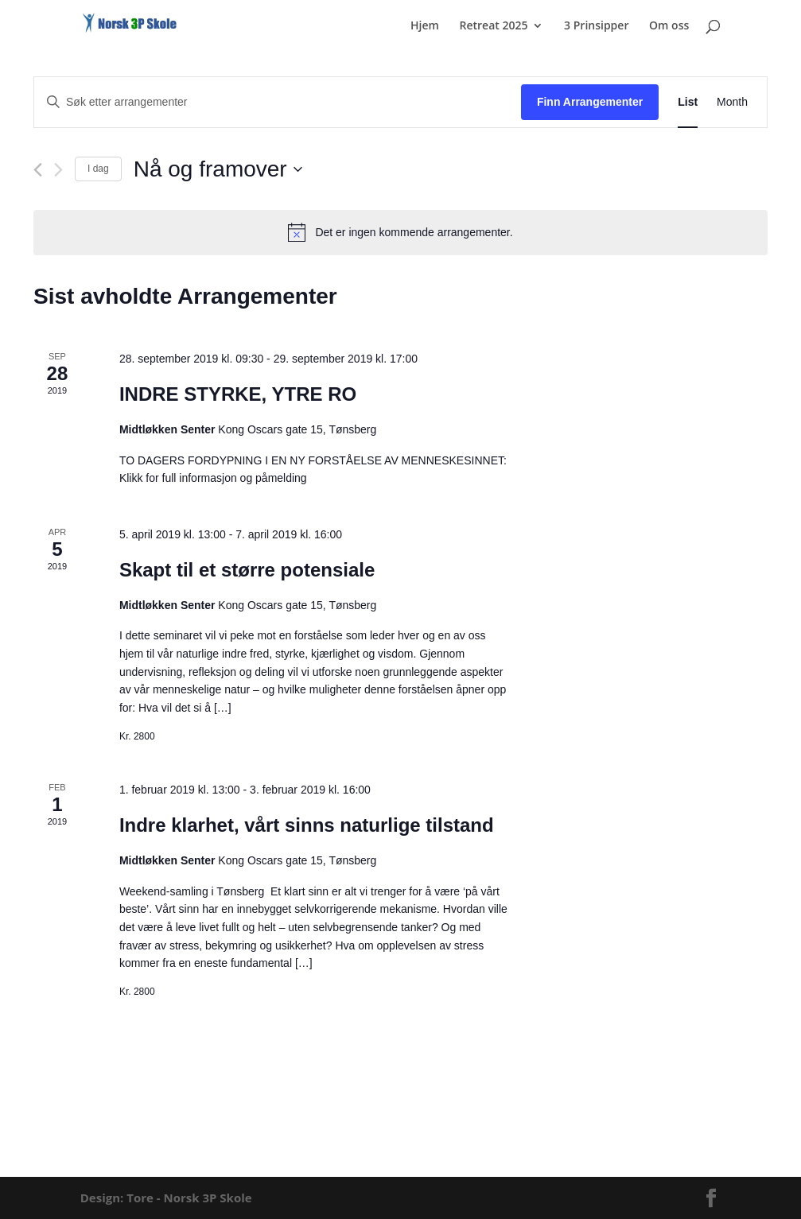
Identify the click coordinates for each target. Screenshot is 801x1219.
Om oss (669, 26)
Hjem (424, 26)
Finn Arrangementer (590, 101)
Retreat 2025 (493, 26)
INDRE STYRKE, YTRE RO (237, 394)
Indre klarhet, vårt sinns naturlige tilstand (306, 825)
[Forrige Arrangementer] (37, 169)
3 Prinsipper (596, 26)
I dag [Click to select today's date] (98, 168)
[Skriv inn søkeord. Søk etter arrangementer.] (277, 102)
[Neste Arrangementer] (58, 169)
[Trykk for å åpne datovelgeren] (218, 169)
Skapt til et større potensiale (247, 569)
